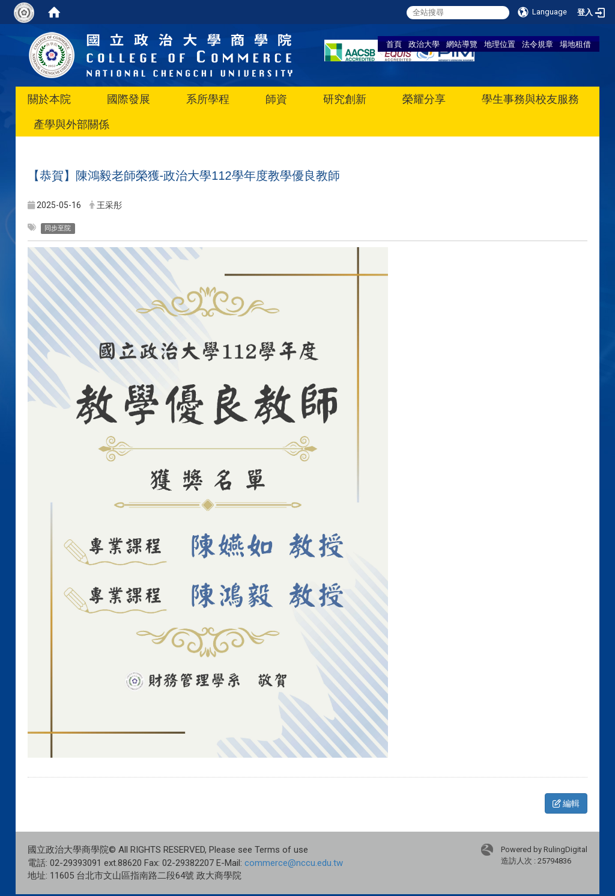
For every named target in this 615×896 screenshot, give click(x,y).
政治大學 (424, 43)
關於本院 (49, 99)
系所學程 (207, 99)
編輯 (566, 803)
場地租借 (575, 43)
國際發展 (128, 99)
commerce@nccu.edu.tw (293, 863)
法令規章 (537, 43)
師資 (276, 99)
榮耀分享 (424, 99)
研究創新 (344, 99)
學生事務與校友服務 (530, 99)
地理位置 (499, 43)
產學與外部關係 (71, 124)
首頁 (394, 43)
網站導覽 (461, 43)
